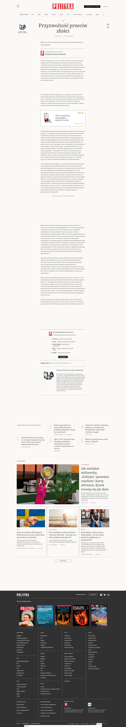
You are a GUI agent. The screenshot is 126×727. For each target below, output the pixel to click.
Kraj (32, 14)
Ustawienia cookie (45, 716)
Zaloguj (106, 6)
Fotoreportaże (92, 640)
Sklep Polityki (92, 666)
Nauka (61, 14)
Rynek (46, 14)
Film (42, 661)
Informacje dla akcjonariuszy (48, 713)
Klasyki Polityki (92, 652)
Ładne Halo (77, 723)
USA (18, 689)
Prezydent (20, 675)
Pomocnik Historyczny (23, 640)
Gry (42, 670)
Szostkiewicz (68, 640)
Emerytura (44, 643)
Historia (90, 643)
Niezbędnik (20, 652)
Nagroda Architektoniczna (48, 675)
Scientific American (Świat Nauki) (50, 689)
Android (69, 708)
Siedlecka (67, 636)
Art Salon (43, 677)
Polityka (19, 636)
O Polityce (19, 713)
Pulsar (42, 687)
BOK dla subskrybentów (23, 710)
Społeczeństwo (92, 645)
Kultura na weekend (70, 659)
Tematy (90, 661)
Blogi (68, 14)
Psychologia (67, 668)
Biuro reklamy (20, 704)
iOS (65, 708)
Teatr (42, 668)
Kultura (54, 14)
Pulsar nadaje (68, 675)
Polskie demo (68, 673)
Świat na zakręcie (69, 661)
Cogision (73, 723)
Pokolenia (89, 14)
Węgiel (43, 640)
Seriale (43, 663)
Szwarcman (67, 638)
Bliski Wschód (21, 691)
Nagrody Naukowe (46, 694)
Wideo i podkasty (78, 14)
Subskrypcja (93, 594)
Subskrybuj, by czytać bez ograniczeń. (55, 54)
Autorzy (90, 659)
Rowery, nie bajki (69, 670)
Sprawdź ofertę (78, 123)
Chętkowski (67, 645)
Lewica (19, 666)
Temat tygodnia (68, 656)
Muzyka (43, 659)
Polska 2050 (20, 670)
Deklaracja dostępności (47, 710)
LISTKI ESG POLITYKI (47, 647)
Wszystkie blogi (68, 647)
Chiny (18, 696)
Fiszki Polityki (91, 708)
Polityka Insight (25, 723)
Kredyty (43, 645)
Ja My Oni (19, 650)
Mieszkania (44, 636)
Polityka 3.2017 (45, 363)
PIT (42, 638)
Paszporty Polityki (46, 673)
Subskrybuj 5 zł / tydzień (92, 6)
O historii (67, 666)
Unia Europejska (21, 687)
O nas (89, 664)
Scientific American (22, 643)
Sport (89, 650)
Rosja (18, 694)
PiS (18, 663)
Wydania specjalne (22, 638)
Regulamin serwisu (45, 701)
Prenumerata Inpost (81, 594)
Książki (43, 656)
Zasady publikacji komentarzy (48, 704)
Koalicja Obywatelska (23, 661)
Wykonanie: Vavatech (85, 723)
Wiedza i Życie (21, 645)
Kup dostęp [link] (63, 357)
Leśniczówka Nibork (35, 723)
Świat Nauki (20, 647)
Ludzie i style (92, 638)
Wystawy (43, 666)
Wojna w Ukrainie (22, 684)
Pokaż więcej (63, 560)
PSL (18, 668)
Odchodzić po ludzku (94, 647)
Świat (39, 14)
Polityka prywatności (46, 707)
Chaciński (67, 643)
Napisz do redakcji (21, 707)
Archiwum (91, 657)
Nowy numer (25, 14)
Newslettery (91, 636)
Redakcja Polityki (21, 701)
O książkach (67, 663)
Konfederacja (20, 673)
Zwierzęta (91, 654)
